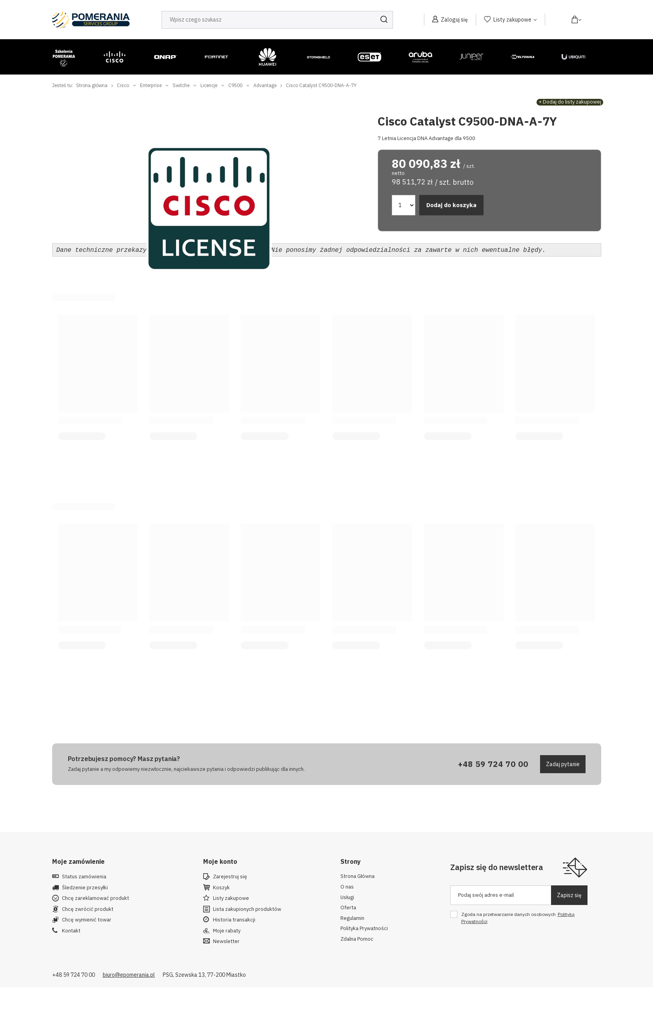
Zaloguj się (454, 19)
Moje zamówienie (78, 861)
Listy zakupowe (512, 19)
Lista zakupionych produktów (247, 908)
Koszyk (221, 887)
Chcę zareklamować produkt (95, 897)
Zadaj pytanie (563, 763)
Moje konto (220, 861)
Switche (181, 85)
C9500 (235, 85)
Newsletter (226, 941)
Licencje (208, 85)
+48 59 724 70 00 (493, 763)
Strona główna (91, 85)
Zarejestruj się (230, 876)
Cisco (123, 85)
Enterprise (151, 85)
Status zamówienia (84, 876)
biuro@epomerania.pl (129, 974)
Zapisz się (569, 894)
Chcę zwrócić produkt (87, 908)
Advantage (264, 85)
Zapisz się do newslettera (496, 866)
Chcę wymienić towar (86, 919)
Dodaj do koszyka (451, 205)
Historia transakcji (234, 919)
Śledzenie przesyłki (85, 887)
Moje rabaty (226, 930)
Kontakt (71, 930)
